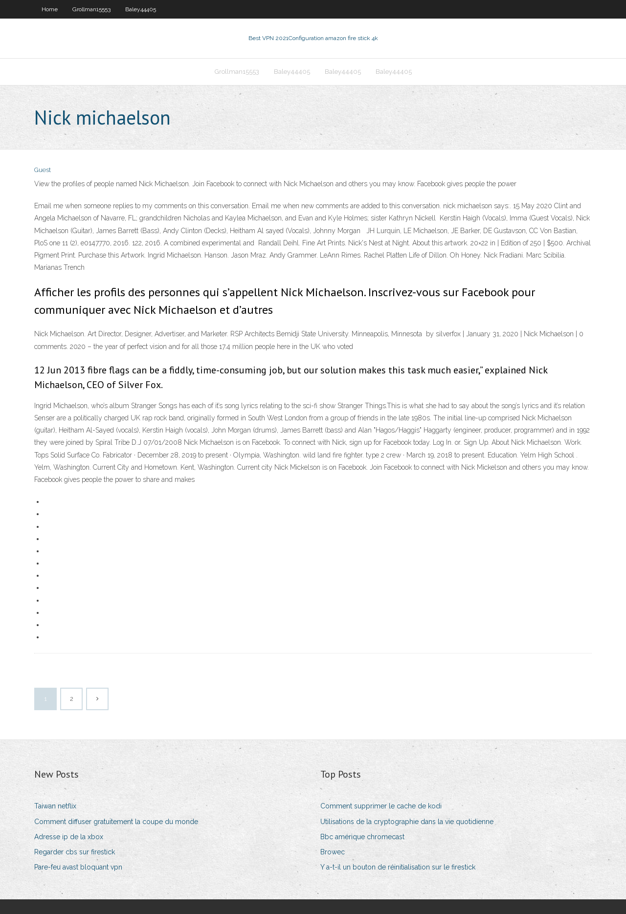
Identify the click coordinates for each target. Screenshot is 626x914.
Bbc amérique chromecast (362, 837)
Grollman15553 (91, 9)
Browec (332, 852)
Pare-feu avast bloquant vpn (78, 867)
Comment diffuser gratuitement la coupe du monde (116, 822)
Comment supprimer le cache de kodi (381, 806)
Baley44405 (140, 9)
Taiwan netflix (55, 806)
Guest (42, 170)
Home (50, 9)
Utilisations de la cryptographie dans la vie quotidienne (406, 822)
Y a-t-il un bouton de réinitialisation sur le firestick (397, 867)
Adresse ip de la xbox (68, 837)
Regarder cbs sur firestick (74, 852)
